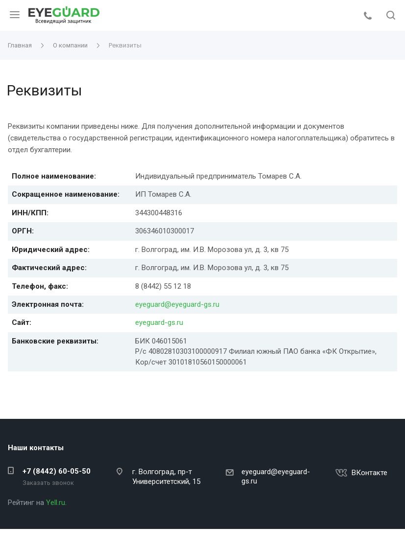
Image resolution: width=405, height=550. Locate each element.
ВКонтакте (369, 472)
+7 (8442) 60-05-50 (57, 471)
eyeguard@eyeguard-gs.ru (177, 304)
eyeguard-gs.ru (159, 322)
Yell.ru (55, 502)
